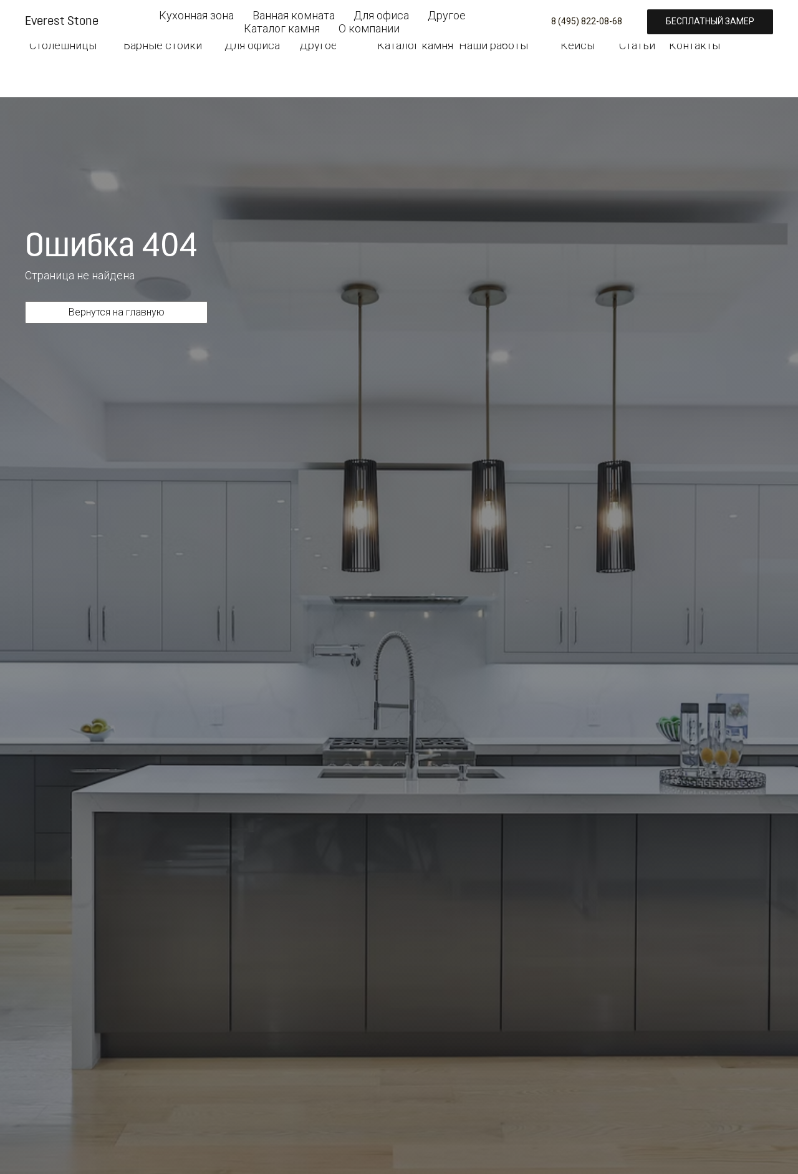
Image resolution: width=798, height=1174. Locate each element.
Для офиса (252, 45)
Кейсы (577, 45)
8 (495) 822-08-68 (516, 17)
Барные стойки (162, 45)
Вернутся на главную (117, 312)
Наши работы (493, 45)
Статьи (637, 45)
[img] (62, 14)
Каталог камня (415, 45)
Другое (318, 45)
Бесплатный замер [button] (717, 17)
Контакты (694, 45)
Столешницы (63, 45)
